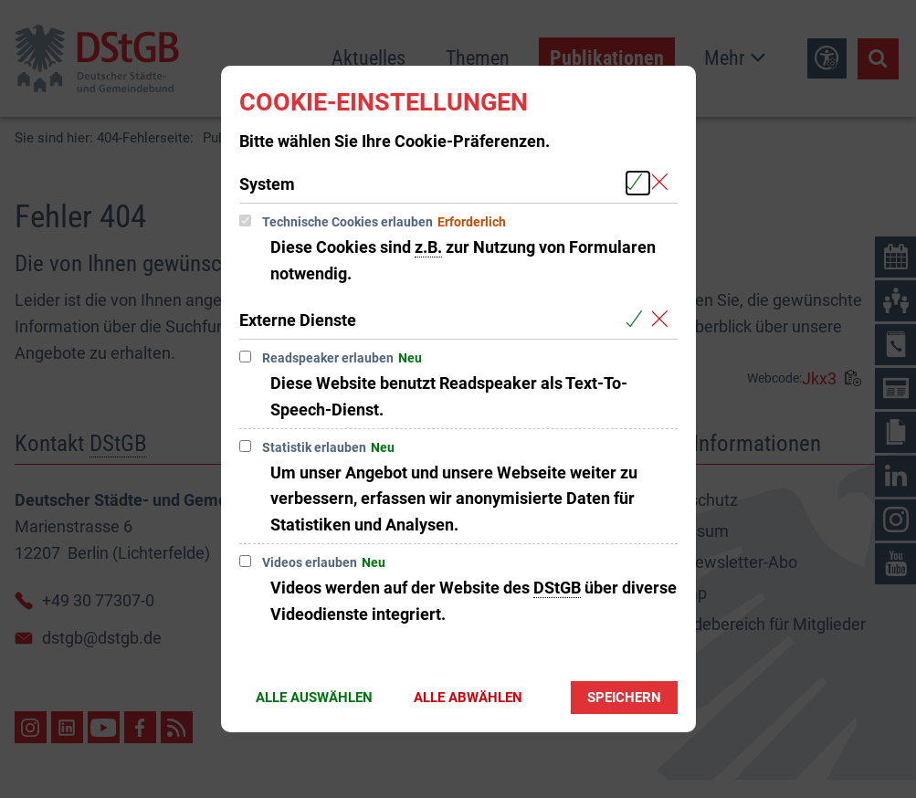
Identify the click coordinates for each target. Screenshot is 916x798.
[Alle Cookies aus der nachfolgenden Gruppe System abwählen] (663, 183)
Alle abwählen (468, 697)
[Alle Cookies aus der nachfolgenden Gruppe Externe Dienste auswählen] (637, 319)
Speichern (624, 697)
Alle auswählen (314, 697)
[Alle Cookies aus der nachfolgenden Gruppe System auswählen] (637, 183)
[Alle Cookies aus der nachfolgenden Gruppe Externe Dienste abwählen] (663, 319)
